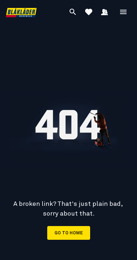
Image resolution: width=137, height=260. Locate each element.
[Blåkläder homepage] (21, 12)
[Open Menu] (123, 12)
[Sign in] (104, 12)
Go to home (68, 233)
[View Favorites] (89, 12)
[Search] (73, 12)
